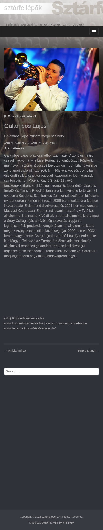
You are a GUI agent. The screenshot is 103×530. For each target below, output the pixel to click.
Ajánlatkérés (14, 148)
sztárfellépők (23, 8)
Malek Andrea (15, 350)
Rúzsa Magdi (88, 350)
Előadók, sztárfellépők (22, 116)
